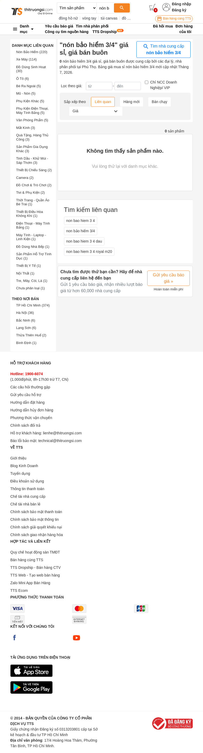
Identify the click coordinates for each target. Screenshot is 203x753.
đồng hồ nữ (68, 18)
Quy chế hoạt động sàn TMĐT (35, 552)
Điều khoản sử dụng (27, 481)
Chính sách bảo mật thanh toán (36, 512)
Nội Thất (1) (25, 273)
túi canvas (109, 18)
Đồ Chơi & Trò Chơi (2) (34, 185)
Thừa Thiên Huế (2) (31, 335)
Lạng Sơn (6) (26, 328)
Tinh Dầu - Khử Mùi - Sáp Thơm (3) (32, 160)
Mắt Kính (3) (25, 128)
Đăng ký (179, 10)
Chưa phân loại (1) (30, 288)
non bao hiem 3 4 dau (84, 241)
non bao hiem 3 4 (80, 221)
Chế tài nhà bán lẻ (25, 504)
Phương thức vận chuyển (31, 418)
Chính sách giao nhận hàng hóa (36, 535)
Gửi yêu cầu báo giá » (168, 278)
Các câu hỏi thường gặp (30, 387)
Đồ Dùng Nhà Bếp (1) (32, 247)
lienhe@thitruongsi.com (62, 433)
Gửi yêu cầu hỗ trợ (25, 395)
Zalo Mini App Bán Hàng (30, 583)
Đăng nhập (181, 4)
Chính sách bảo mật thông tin (34, 519)
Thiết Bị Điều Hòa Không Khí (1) (29, 214)
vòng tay (89, 18)
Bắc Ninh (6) (25, 320)
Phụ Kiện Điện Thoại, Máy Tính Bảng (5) (32, 110)
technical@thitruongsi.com (60, 441)
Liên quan (103, 102)
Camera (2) (25, 178)
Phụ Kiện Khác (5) (30, 101)
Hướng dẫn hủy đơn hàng (31, 410)
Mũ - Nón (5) (25, 93)
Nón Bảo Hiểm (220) (31, 52)
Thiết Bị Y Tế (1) (28, 266)
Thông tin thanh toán (27, 489)
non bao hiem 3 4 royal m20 (89, 251)
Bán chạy (159, 102)
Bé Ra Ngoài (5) (28, 86)
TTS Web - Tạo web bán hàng (35, 575)
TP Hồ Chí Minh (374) (33, 305)
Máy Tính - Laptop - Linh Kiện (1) (31, 237)
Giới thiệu (18, 458)
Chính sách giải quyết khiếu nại (36, 527)
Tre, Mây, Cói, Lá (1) (31, 281)
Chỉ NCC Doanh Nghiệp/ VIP (163, 85)
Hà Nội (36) (25, 313)
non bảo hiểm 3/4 (80, 231)
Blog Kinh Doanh (24, 466)
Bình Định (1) (26, 343)
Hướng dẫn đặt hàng (27, 402)
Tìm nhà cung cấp (163, 49)
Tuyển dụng (20, 473)
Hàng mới (131, 102)
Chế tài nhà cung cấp (27, 496)
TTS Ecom (19, 590)
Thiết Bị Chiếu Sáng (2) (34, 170)
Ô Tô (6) (22, 79)
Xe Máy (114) (26, 59)
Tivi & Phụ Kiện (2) (30, 192)
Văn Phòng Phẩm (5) (32, 120)
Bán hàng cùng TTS (174, 18)
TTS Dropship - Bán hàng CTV (35, 567)
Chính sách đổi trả (25, 425)
